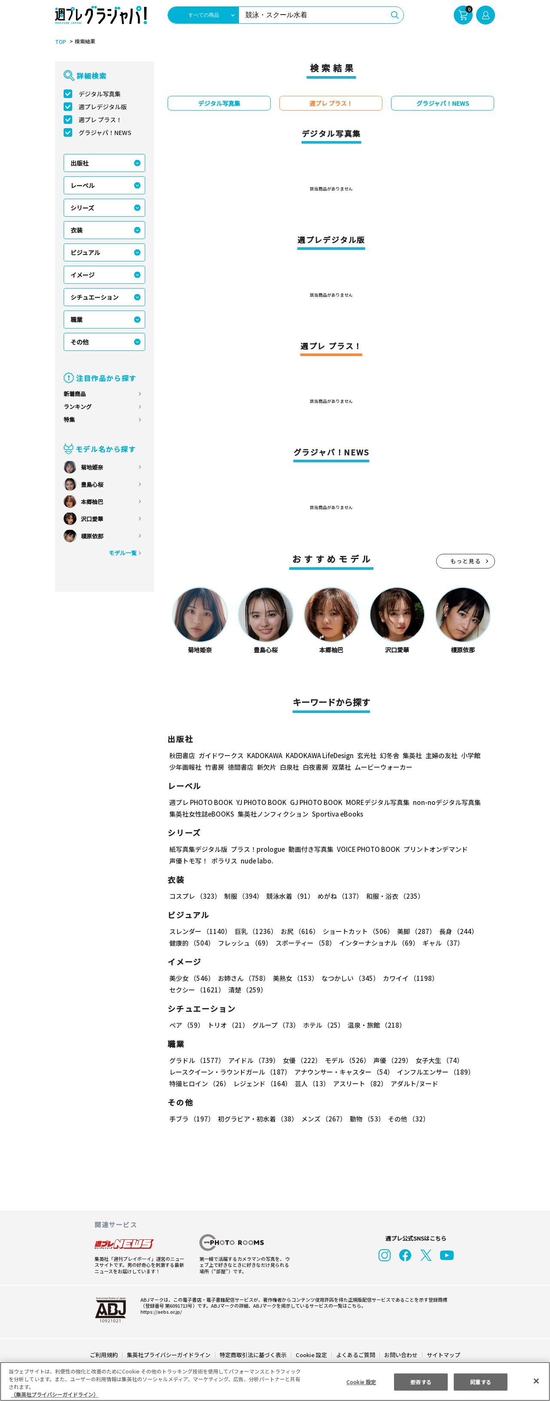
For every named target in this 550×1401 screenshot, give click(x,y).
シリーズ (82, 208)
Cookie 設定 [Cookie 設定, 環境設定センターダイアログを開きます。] (361, 1381)
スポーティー (305, 943)
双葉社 (341, 767)
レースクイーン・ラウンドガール (230, 1072)
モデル (346, 1060)
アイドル (253, 1060)
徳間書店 (241, 767)
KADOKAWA (265, 755)
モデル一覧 (123, 553)
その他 (79, 342)
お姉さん (243, 978)
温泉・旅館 (376, 1025)
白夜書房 (315, 767)
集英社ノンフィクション (273, 814)
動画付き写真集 (307, 849)
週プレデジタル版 (103, 107)
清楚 (247, 990)
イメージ (82, 275)
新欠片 (266, 767)
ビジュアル (85, 252)
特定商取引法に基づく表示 (253, 1355)
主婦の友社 (444, 755)
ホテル (324, 1025)
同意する (481, 1381)
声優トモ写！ (188, 861)
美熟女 (294, 978)
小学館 (473, 755)
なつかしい (349, 978)
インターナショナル (379, 943)
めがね (339, 896)
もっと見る (465, 561)
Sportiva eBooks (335, 814)
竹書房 (214, 767)
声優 (391, 1060)
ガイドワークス (221, 755)
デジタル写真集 (100, 94)
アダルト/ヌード (413, 1084)
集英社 (414, 755)
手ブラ (191, 1119)
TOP (60, 42)
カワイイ (409, 978)
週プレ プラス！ (100, 120)
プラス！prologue (256, 849)
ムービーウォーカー (383, 767)
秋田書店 (182, 755)
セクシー (196, 990)
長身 (456, 931)
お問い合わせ (400, 1355)
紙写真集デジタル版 (198, 849)
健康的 (191, 943)
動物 (366, 1119)
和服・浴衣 (393, 896)
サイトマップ (443, 1355)
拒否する (420, 1381)
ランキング (78, 407)
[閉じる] (536, 1381)
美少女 (191, 978)
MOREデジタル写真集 (382, 802)
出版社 (79, 163)
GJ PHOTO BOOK (319, 802)
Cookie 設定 (311, 1355)
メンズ (323, 1119)
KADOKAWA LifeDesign (321, 755)
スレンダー (200, 931)
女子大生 (437, 1060)
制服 (243, 896)
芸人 (311, 1084)
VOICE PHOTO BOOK (365, 849)
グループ (276, 1025)
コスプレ (194, 896)
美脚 (414, 931)
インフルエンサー (435, 1072)
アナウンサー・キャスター (344, 1072)
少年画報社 (185, 767)
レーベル (82, 185)
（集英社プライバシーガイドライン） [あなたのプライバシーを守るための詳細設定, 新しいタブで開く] (54, 1394)
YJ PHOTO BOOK (263, 802)
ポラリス (224, 861)
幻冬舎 (391, 755)
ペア (186, 1025)
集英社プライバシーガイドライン (169, 1355)
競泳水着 (289, 896)
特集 (69, 420)
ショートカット (356, 931)
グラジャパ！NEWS (106, 132)
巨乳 (255, 931)
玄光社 (369, 755)
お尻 (298, 931)
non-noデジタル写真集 (450, 802)
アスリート (360, 1084)
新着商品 (75, 394)
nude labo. (256, 861)
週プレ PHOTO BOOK (201, 802)
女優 (301, 1060)
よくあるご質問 (355, 1355)
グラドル (196, 1060)
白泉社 (289, 767)
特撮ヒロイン (199, 1084)
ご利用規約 (104, 1355)
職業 (76, 319)
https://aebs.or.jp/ (159, 1312)
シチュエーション (94, 297)
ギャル (443, 943)
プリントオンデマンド (434, 849)
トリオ (228, 1025)
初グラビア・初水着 (257, 1119)
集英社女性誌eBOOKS (202, 814)
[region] (275, 1381)
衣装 (76, 230)
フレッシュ (244, 943)
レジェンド (262, 1084)
